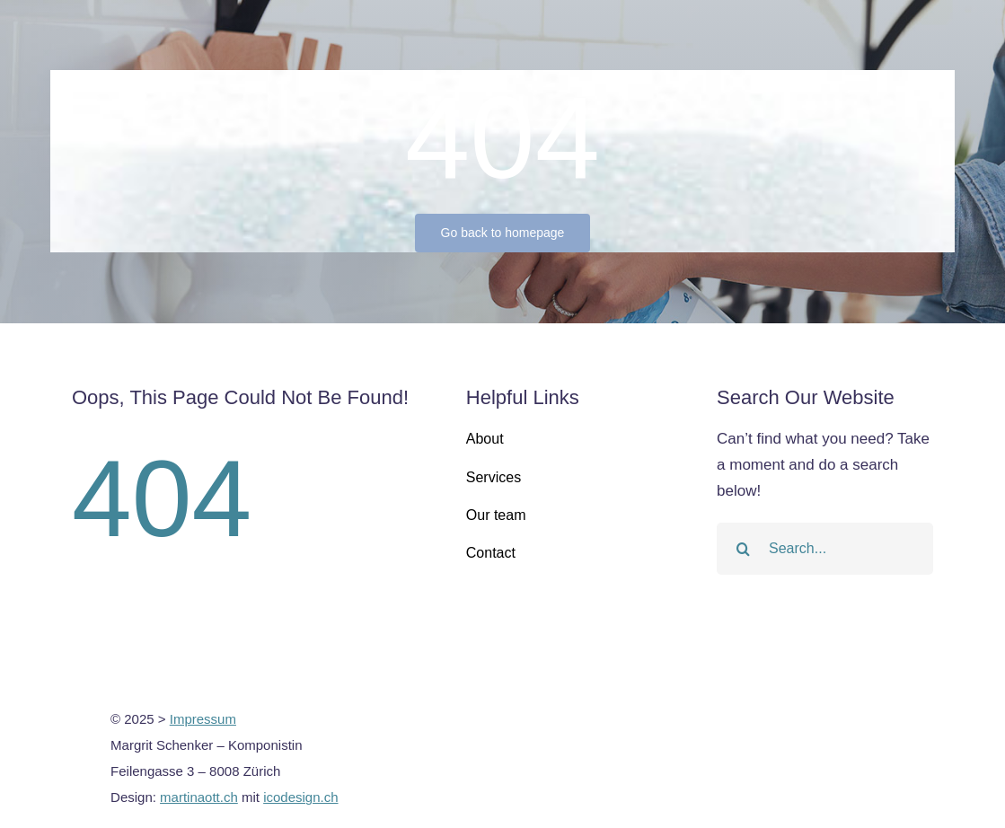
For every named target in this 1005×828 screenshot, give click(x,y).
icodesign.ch (300, 797)
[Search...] (825, 549)
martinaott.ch (199, 797)
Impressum (203, 719)
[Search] (743, 549)
